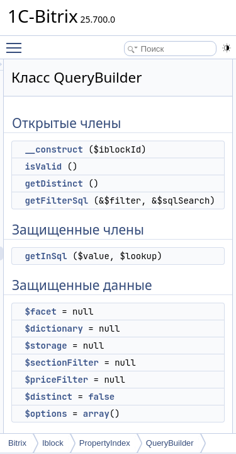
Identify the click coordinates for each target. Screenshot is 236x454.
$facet (111, 339)
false (172, 424)
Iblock (53, 443)
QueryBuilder (170, 443)
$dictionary (125, 356)
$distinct (119, 424)
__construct (125, 149)
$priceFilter (127, 407)
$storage (117, 373)
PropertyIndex (104, 443)
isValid (114, 166)
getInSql (117, 270)
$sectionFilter (133, 390)
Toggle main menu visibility (17, 42)
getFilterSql (127, 200)
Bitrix (17, 443)
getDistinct (125, 183)
